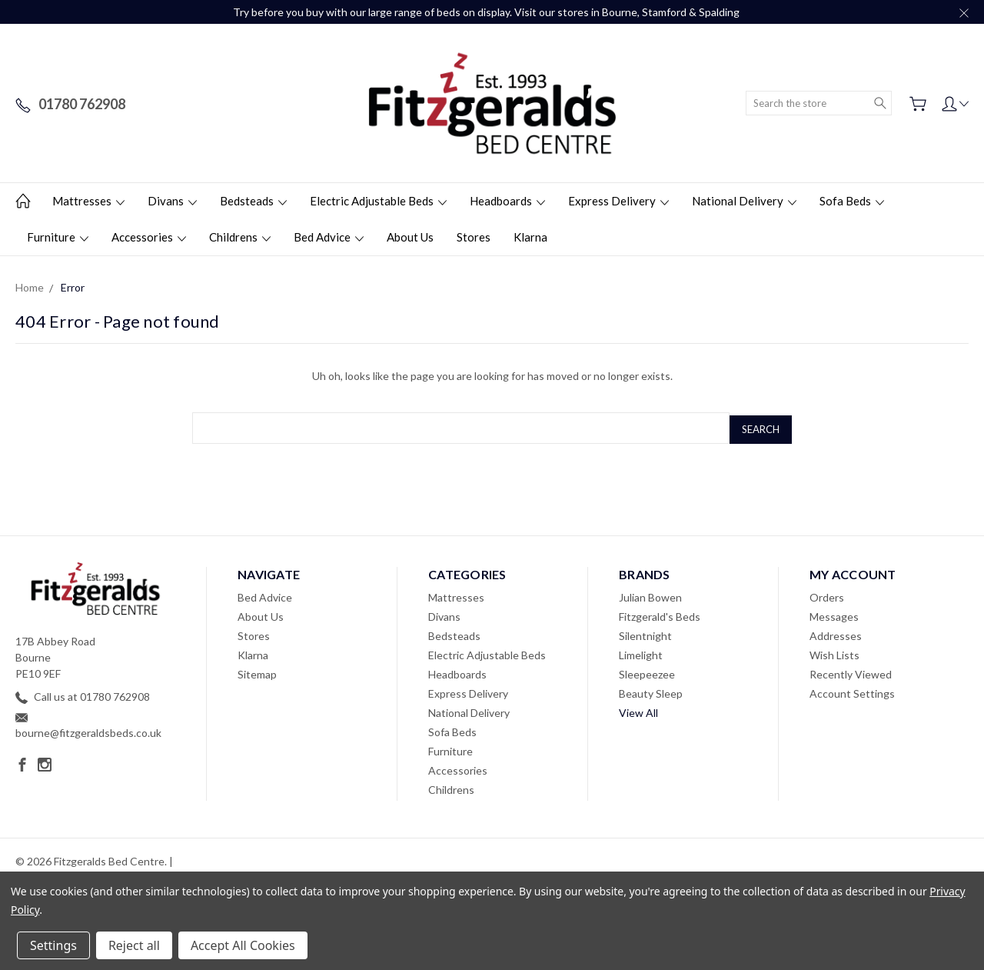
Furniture (57, 237)
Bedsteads (253, 201)
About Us (410, 237)
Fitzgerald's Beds (659, 613)
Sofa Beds (851, 201)
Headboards (507, 201)
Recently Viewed (850, 671)
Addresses (835, 632)
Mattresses (88, 201)
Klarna (530, 237)
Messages (834, 613)
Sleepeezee (647, 671)
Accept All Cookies (243, 945)
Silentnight (645, 632)
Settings (53, 945)
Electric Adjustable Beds (378, 201)
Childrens (240, 237)
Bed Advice (329, 237)
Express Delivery (618, 201)
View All (638, 709)
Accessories (148, 237)
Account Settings (852, 690)
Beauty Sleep (651, 690)
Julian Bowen (650, 594)
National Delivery (744, 201)
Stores (473, 237)
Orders (826, 594)
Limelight (641, 651)
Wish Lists (834, 651)
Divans (172, 201)
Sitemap (257, 671)
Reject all (134, 945)
